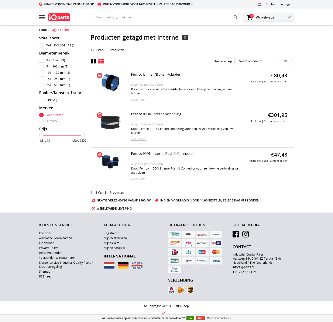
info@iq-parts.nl (243, 267)
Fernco (52, 121)
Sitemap (44, 271)
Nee (200, 318)
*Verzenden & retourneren (57, 258)
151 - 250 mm (58, 79)
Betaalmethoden (50, 253)
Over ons (45, 233)
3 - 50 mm (55, 60)
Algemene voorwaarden (55, 238)
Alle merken (55, 115)
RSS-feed (45, 276)
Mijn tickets (111, 243)
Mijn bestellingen (115, 238)
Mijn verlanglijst (114, 248)
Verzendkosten (278, 81)
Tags (53, 30)
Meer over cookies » (219, 318)
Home (43, 30)
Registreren (111, 233)
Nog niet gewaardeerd (147, 84)
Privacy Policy (48, 248)
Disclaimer (46, 243)
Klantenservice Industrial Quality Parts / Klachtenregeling (66, 264)
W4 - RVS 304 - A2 (61, 45)
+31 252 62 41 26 (245, 272)
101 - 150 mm (58, 72)
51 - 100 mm (57, 66)
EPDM (52, 100)
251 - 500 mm (58, 85)
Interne (65, 30)
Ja (190, 318)
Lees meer (138, 99)
